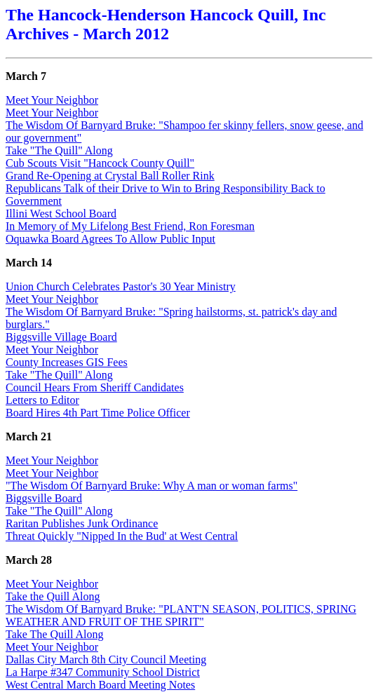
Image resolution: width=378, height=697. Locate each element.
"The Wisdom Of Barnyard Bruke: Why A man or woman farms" (151, 486)
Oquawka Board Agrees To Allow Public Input (110, 239)
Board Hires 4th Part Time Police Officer (98, 413)
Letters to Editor (42, 400)
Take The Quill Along (54, 634)
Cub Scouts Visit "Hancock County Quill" (100, 163)
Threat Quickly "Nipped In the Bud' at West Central (122, 536)
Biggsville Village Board (61, 337)
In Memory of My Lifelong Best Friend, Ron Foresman (130, 226)
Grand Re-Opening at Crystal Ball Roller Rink (110, 176)
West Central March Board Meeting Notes (100, 685)
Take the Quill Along (53, 596)
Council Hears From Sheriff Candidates (95, 387)
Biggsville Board (44, 498)
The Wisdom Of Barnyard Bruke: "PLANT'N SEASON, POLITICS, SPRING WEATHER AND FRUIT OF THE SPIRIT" (181, 615)
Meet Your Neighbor (52, 100)
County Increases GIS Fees (67, 362)
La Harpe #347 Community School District (103, 672)
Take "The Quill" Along (59, 150)
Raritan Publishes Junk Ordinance (82, 523)
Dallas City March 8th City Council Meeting (106, 659)
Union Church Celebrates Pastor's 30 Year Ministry (121, 286)
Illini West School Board (61, 213)
